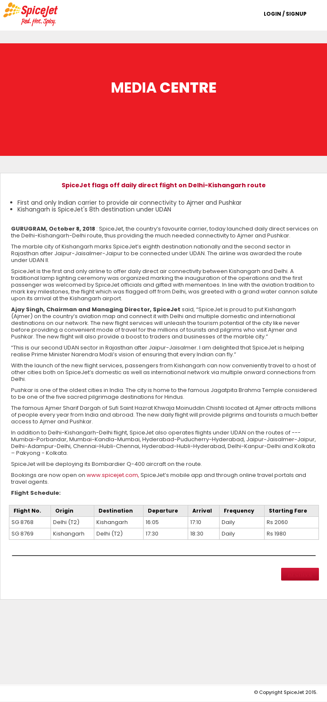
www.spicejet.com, (113, 475)
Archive (300, 574)
